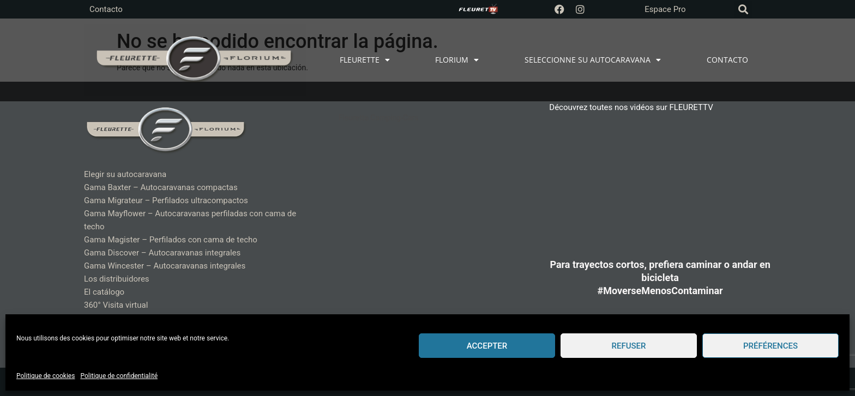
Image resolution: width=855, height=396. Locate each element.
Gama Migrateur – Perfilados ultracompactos (166, 200)
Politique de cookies (45, 376)
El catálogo (104, 292)
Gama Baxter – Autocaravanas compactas (161, 187)
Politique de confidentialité (119, 376)
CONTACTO (727, 59)
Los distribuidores (116, 279)
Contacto (106, 9)
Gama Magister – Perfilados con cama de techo (170, 240)
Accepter (487, 346)
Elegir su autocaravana (125, 174)
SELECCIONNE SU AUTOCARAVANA (593, 60)
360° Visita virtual (116, 305)
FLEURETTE (365, 60)
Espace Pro (665, 9)
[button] (743, 10)
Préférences (770, 346)
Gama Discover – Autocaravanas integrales (162, 253)
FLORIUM (457, 60)
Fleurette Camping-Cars (379, 117)
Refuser (629, 346)
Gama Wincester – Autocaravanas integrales (164, 266)
